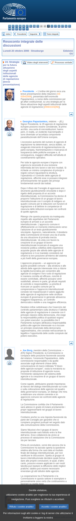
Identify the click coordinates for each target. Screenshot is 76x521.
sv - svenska (27, 29)
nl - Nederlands (66, 26)
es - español (13, 26)
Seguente (33, 34)
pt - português (9, 29)
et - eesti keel (27, 26)
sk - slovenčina (16, 29)
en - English (34, 26)
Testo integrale (52, 34)
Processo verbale (63, 62)
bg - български (9, 26)
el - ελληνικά (30, 26)
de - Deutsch (23, 26)
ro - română (13, 29)
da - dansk (20, 26)
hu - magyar (59, 26)
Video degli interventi (37, 62)
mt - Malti (62, 26)
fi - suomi (23, 29)
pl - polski (69, 26)
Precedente (21, 34)
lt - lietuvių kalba (55, 26)
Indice (8, 34)
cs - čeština (16, 26)
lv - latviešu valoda (52, 26)
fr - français (37, 26)
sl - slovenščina (20, 29)
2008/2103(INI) (51, 107)
